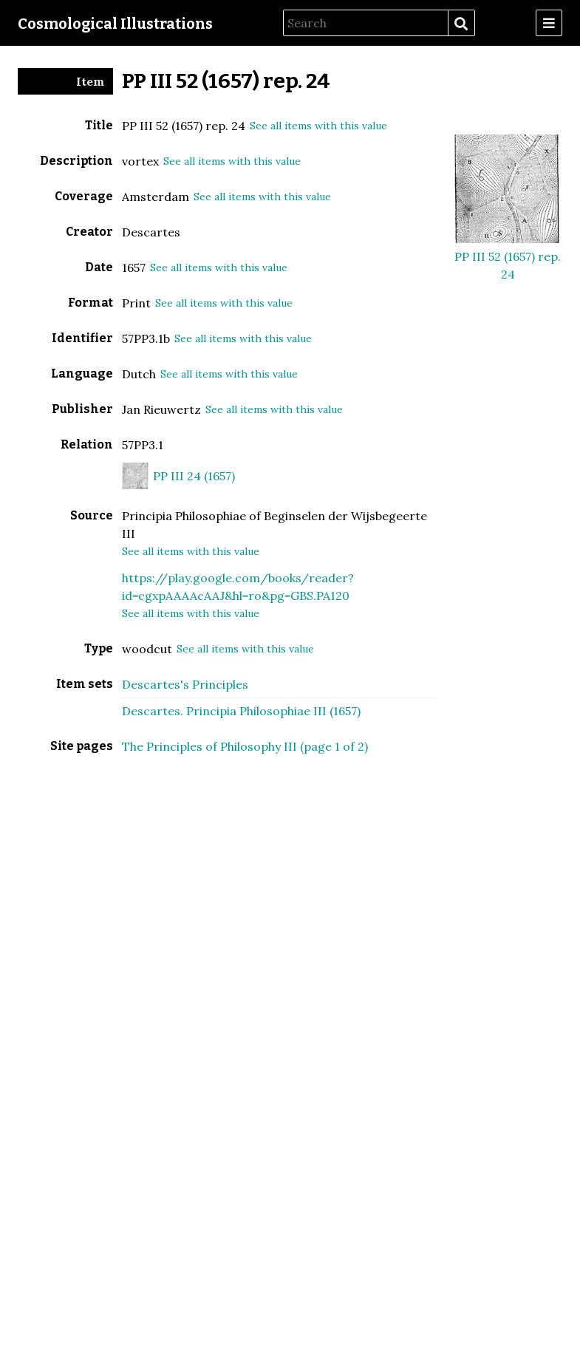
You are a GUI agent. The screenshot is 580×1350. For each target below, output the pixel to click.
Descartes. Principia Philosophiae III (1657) (241, 710)
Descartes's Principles (185, 684)
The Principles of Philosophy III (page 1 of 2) (245, 746)
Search (461, 23)
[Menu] (549, 23)
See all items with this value (318, 125)
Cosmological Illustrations (115, 24)
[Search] (366, 22)
